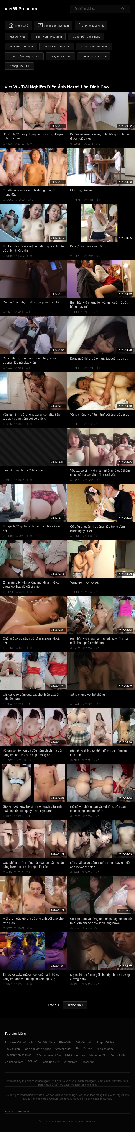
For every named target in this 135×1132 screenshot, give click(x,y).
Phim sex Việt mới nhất (19, 1042)
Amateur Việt (63, 1048)
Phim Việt (65, 1042)
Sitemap (9, 1111)
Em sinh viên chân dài (18, 1055)
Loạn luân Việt (50, 1061)
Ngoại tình (88, 1061)
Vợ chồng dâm (14, 1061)
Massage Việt (97, 1055)
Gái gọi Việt (118, 1055)
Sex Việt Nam (46, 1042)
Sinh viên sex (84, 1048)
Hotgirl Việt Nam (106, 1042)
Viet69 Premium (21, 8)
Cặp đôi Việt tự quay (38, 1048)
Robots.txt (24, 1111)
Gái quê (32, 1061)
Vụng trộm (70, 1061)
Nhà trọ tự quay (75, 1055)
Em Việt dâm (13, 1048)
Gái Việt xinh (83, 1042)
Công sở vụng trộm (48, 1055)
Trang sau (75, 1005)
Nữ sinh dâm (105, 1048)
